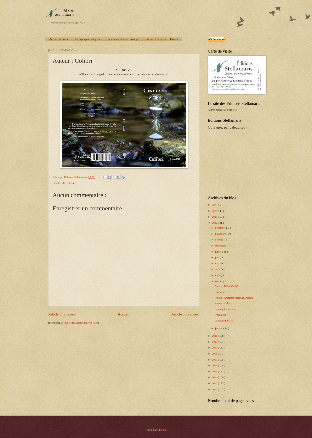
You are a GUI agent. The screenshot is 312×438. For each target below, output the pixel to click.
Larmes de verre (223, 292)
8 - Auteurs (69, 183)
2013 (215, 383)
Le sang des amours (225, 309)
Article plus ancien (185, 314)
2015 (215, 371)
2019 (215, 347)
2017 (215, 359)
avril (218, 269)
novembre (221, 233)
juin (217, 257)
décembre (220, 227)
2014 (215, 377)
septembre (221, 245)
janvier (219, 328)
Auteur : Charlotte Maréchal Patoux (234, 297)
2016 (215, 365)
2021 (215, 335)
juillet (218, 251)
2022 (215, 222)
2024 (215, 211)
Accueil (123, 314)
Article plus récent (62, 314)
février (219, 281)
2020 (215, 341)
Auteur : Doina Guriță (226, 286)
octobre (219, 239)
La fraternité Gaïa (224, 320)
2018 (215, 353)
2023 (215, 216)
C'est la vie (220, 314)
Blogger (161, 429)
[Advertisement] (234, 162)
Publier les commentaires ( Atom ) (82, 322)
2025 (215, 205)
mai (217, 263)
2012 (215, 389)
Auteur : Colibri (223, 303)
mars (218, 275)
